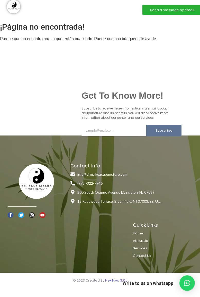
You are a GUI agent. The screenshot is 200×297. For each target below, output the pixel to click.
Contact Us (142, 255)
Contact (114, 10)
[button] (187, 283)
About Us (140, 240)
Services (94, 10)
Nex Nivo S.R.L (116, 280)
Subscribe (164, 130)
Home (58, 10)
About (75, 10)
